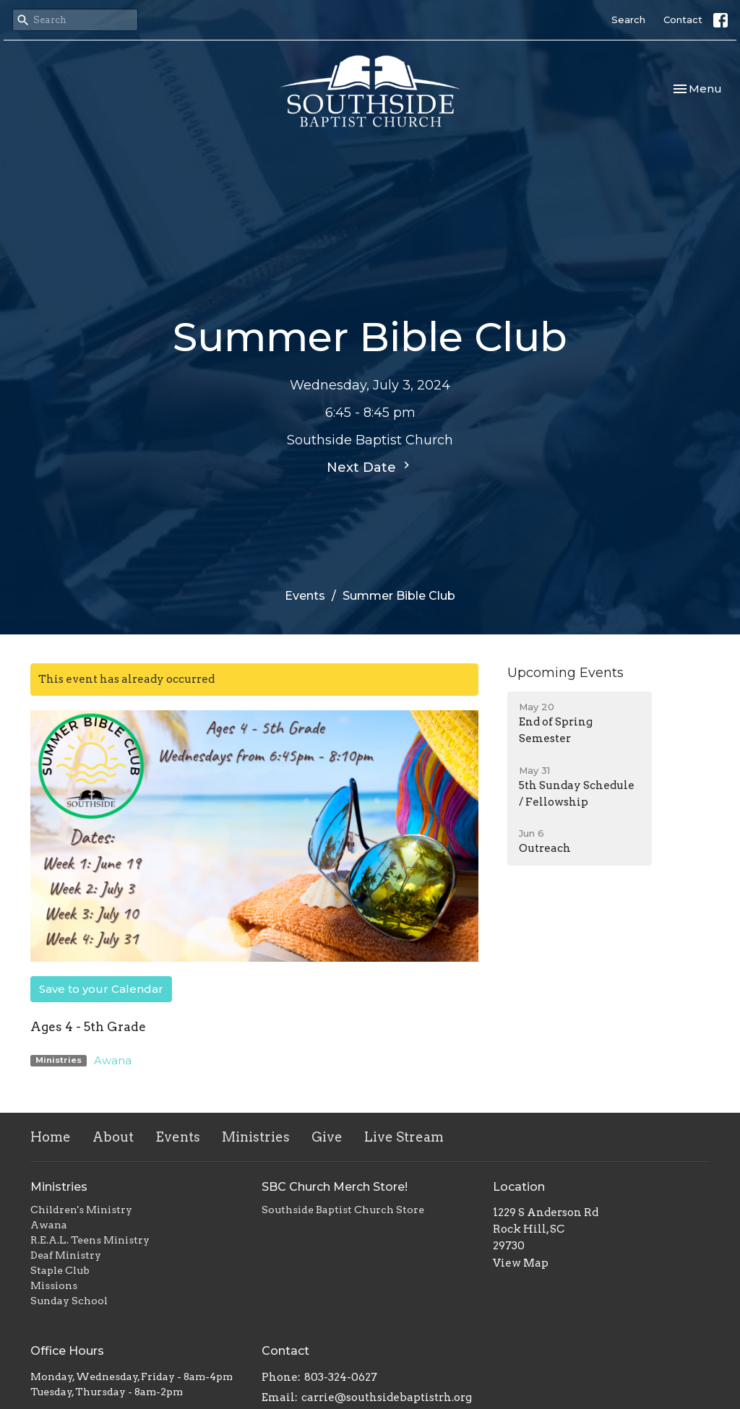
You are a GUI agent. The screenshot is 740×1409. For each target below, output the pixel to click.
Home (50, 1137)
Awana (113, 1060)
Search (628, 19)
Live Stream (404, 1137)
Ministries (256, 1137)
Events (305, 596)
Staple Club (60, 1270)
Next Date (370, 466)
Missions (53, 1285)
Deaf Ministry (65, 1255)
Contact (682, 19)
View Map (520, 1263)
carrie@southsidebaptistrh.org (386, 1397)
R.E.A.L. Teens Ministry (90, 1240)
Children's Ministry (81, 1209)
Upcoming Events (565, 673)
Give (327, 1137)
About (113, 1137)
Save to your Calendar (101, 989)
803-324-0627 (340, 1377)
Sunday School (69, 1300)
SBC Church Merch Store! (335, 1187)
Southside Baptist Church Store (343, 1209)
